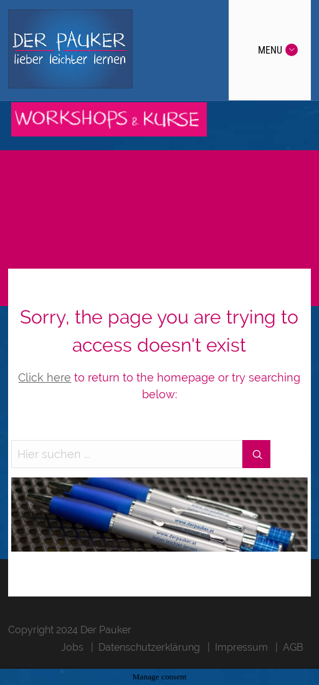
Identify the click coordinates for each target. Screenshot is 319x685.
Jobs (72, 647)
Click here (44, 377)
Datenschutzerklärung (149, 647)
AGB (293, 647)
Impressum (241, 647)
